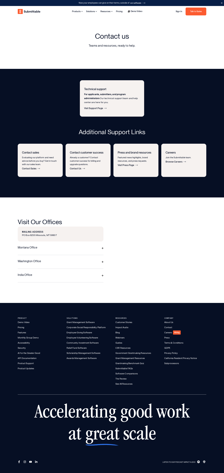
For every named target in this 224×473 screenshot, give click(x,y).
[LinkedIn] (36, 462)
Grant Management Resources (130, 358)
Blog (117, 332)
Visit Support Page (95, 108)
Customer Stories (123, 322)
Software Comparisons (126, 373)
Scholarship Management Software (83, 353)
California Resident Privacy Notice (180, 358)
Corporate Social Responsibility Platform (86, 327)
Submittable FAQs (124, 368)
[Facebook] (19, 462)
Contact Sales (31, 169)
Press (167, 337)
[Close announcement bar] (221, 3)
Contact (168, 327)
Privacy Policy (171, 353)
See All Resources (124, 383)
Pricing (119, 11)
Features (22, 332)
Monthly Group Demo (28, 337)
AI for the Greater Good (29, 353)
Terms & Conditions (173, 342)
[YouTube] (31, 462)
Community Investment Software (83, 342)
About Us (168, 322)
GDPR (167, 348)
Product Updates (26, 368)
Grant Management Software (81, 322)
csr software (137, 3)
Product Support (26, 363)
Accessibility (24, 342)
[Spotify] (199, 462)
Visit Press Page (128, 165)
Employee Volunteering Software (82, 337)
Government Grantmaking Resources (133, 353)
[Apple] (204, 462)
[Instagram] (25, 462)
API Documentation (27, 358)
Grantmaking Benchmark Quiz (129, 363)
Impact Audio (121, 327)
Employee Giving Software (79, 332)
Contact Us (77, 169)
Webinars (119, 337)
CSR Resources (122, 348)
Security (22, 348)
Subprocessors (171, 363)
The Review (121, 378)
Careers (168, 332)
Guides (118, 342)
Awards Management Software (82, 358)
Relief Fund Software (77, 348)
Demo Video (135, 11)
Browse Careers (176, 162)
